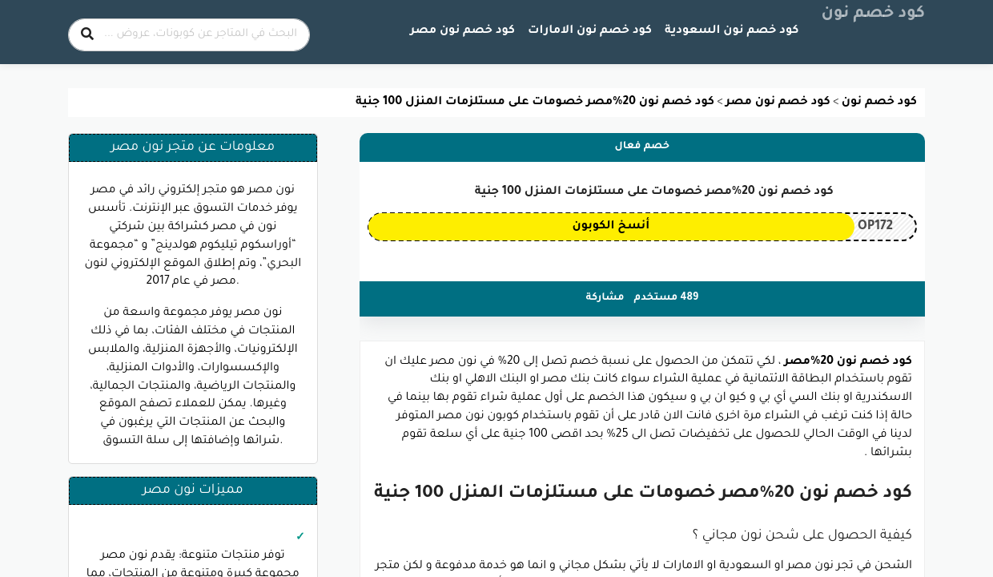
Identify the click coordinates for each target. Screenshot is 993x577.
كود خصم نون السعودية (731, 31)
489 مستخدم (666, 298)
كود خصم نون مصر (462, 31)
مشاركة (605, 298)
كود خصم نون (874, 14)
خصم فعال (642, 146)
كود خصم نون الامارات (590, 31)
